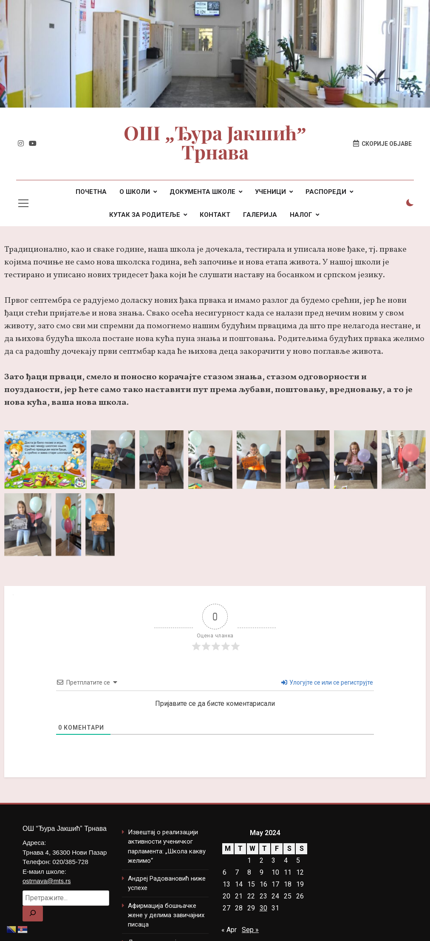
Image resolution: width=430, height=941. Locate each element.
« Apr (229, 930)
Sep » (250, 930)
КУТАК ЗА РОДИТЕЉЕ (144, 215)
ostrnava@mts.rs (47, 880)
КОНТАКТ (215, 215)
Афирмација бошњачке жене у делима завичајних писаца (166, 915)
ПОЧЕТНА (91, 192)
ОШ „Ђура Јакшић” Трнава (215, 143)
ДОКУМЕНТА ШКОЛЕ (202, 192)
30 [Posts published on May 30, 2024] (263, 908)
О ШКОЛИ (134, 192)
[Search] (33, 913)
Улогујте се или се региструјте (327, 682)
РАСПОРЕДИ (326, 192)
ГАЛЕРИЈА (260, 215)
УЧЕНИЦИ (270, 192)
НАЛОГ (301, 215)
